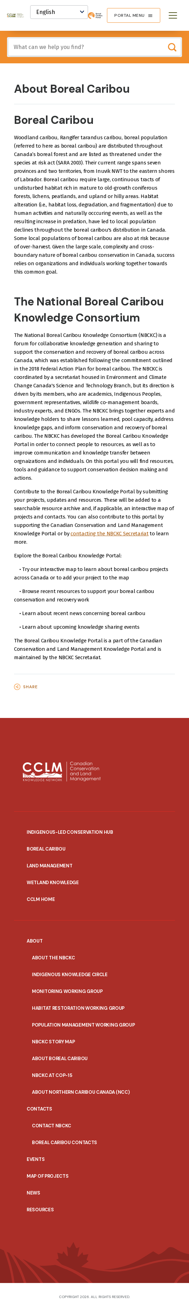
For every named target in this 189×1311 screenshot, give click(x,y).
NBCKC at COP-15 (52, 1075)
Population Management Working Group (83, 1025)
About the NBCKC (53, 958)
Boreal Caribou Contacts (64, 1143)
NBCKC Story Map (53, 1042)
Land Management (50, 866)
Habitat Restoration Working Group (78, 1008)
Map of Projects (48, 1176)
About (35, 941)
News (33, 1193)
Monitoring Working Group (67, 991)
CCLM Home (41, 899)
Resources (40, 1210)
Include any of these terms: (8, 38)
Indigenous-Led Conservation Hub (70, 832)
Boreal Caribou (46, 849)
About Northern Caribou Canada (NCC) (81, 1092)
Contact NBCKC (51, 1126)
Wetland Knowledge (53, 883)
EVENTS (36, 1159)
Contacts (39, 1109)
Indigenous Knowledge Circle (70, 975)
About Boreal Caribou (60, 1059)
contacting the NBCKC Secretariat (109, 533)
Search (172, 47)
